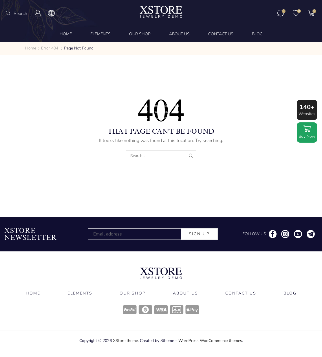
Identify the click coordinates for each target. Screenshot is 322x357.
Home (30, 48)
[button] (16, 13)
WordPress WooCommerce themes (210, 340)
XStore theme (125, 340)
